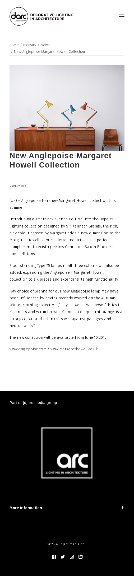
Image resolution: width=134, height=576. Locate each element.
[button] (122, 16)
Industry (29, 45)
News (45, 45)
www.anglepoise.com (28, 349)
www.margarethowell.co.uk (74, 349)
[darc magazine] (41, 16)
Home (14, 45)
